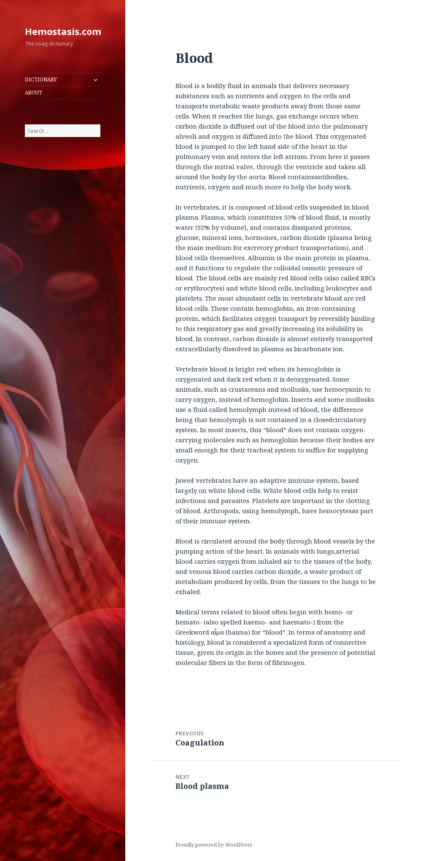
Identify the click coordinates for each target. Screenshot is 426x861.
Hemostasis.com (63, 31)
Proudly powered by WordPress (213, 844)
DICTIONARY (41, 79)
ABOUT (33, 92)
